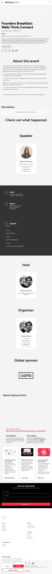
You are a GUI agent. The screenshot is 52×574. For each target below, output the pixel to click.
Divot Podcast (30, 538)
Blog (28, 535)
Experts (3, 526)
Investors (4, 525)
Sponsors (4, 529)
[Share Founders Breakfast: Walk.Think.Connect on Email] (13, 50)
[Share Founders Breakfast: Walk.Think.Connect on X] (6, 50)
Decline (7, 566)
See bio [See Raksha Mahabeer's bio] (26, 169)
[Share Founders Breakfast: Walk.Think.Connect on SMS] (16, 50)
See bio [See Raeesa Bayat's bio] (26, 344)
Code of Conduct (33, 565)
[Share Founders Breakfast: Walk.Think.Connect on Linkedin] (9, 50)
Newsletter (29, 534)
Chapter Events (30, 526)
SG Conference (30, 525)
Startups (4, 527)
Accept (18, 566)
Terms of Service (25, 565)
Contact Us (4, 545)
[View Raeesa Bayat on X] (26, 333)
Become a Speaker (31, 527)
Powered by (26, 571)
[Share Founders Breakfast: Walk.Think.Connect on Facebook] (3, 50)
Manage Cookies (13, 570)
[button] (50, 2)
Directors (4, 530)
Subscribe (25, 504)
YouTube (29, 536)
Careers (4, 544)
